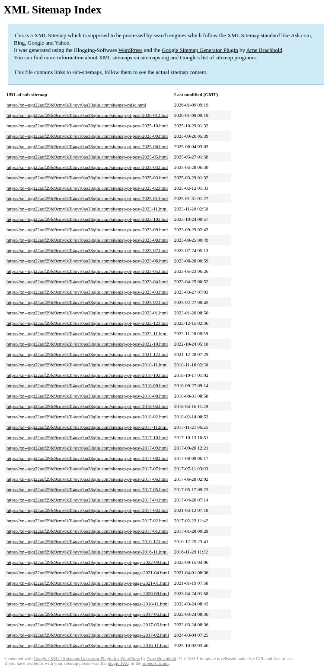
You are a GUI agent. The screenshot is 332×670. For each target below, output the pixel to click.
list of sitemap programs (228, 57)
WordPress (130, 50)
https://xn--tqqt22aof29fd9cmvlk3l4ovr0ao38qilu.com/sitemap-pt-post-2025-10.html (87, 125)
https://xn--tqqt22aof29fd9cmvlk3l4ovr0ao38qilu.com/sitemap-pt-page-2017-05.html (87, 624)
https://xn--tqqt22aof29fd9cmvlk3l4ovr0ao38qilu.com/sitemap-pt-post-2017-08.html (87, 458)
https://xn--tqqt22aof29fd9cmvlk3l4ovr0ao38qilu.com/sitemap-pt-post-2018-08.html (87, 395)
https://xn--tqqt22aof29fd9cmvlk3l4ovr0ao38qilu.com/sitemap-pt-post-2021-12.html (87, 354)
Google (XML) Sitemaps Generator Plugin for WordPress (87, 658)
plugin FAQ (118, 663)
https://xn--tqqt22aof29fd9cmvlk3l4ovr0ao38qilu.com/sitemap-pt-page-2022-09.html (87, 562)
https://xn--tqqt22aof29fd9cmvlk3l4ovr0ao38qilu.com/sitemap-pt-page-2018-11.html (87, 603)
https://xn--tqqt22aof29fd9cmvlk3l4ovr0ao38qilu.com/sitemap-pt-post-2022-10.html (87, 343)
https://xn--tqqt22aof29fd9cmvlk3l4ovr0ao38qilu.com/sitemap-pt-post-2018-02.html (87, 416)
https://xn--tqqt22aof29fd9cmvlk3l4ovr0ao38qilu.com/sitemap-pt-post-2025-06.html (87, 146)
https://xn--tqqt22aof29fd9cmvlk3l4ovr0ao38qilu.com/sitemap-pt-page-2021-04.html (87, 572)
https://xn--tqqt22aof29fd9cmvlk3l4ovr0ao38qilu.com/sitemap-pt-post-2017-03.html (87, 510)
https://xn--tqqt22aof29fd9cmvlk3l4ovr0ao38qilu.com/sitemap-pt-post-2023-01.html (87, 312)
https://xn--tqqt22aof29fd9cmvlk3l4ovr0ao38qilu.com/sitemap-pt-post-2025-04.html (87, 167)
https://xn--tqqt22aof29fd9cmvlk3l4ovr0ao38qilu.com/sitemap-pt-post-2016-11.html (87, 551)
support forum (155, 663)
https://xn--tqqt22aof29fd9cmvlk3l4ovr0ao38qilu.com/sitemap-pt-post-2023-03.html (87, 292)
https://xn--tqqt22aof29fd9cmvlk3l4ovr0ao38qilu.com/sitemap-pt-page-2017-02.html (87, 635)
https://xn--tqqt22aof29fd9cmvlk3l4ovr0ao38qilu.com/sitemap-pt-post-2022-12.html (87, 323)
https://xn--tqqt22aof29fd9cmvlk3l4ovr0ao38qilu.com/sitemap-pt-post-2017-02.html (87, 520)
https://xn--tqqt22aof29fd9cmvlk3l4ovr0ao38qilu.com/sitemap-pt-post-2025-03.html (87, 177)
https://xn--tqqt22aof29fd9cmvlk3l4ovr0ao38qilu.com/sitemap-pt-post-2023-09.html (87, 229)
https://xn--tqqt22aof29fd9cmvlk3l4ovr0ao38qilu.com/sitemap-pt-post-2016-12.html (87, 541)
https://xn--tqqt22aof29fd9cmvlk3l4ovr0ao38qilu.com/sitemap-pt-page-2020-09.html (87, 593)
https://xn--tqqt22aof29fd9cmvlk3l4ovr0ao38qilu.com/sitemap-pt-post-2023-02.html (87, 302)
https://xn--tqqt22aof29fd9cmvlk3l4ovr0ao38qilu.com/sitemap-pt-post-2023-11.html (87, 208)
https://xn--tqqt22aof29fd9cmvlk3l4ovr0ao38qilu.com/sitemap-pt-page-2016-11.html (87, 645)
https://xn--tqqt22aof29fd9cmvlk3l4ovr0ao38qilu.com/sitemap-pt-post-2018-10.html (87, 375)
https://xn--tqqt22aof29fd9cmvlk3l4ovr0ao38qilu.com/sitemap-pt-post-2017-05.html (87, 489)
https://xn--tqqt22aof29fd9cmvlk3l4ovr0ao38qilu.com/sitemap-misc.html (76, 104)
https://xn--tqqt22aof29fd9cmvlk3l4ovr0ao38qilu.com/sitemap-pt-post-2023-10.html (87, 219)
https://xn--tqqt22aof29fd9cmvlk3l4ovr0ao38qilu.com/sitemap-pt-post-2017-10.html (87, 437)
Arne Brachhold (264, 50)
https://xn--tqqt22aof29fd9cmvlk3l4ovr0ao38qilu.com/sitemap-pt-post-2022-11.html (87, 333)
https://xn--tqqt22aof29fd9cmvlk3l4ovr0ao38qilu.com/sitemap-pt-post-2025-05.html (87, 156)
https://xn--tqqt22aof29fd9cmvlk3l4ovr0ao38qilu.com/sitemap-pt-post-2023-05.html (87, 271)
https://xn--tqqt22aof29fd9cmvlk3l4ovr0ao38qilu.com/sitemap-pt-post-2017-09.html (87, 447)
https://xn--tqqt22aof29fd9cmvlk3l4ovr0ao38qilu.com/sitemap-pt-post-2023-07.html (87, 250)
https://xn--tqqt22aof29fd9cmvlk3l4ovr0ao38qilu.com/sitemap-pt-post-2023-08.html (87, 240)
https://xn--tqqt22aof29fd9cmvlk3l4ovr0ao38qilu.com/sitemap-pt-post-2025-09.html (87, 136)
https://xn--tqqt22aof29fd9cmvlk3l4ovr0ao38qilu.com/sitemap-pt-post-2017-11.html (87, 427)
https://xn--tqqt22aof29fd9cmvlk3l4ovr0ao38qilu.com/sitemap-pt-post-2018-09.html (87, 385)
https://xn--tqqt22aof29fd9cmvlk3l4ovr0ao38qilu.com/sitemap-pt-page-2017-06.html (87, 614)
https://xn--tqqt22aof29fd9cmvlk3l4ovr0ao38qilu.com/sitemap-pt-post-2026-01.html (87, 115)
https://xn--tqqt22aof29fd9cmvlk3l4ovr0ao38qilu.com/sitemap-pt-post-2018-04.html (87, 406)
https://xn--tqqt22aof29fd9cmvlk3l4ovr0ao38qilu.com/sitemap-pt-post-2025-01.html (87, 198)
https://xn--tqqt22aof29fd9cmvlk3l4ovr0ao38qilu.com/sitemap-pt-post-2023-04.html (87, 281)
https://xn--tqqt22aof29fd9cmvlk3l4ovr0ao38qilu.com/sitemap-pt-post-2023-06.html (87, 260)
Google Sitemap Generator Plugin (200, 50)
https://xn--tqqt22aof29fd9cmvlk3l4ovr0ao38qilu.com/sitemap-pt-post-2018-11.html (87, 364)
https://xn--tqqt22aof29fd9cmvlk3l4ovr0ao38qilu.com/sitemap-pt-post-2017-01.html (87, 531)
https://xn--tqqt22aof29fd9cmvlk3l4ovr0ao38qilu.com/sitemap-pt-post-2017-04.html (87, 499)
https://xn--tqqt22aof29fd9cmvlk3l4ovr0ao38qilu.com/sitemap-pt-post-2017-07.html (87, 468)
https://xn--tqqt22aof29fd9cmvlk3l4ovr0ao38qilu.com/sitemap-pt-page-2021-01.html (87, 583)
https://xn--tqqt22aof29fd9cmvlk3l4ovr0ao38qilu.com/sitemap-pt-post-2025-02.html (87, 188)
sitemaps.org (154, 57)
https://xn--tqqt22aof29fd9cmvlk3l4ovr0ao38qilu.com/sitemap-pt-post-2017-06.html (87, 479)
